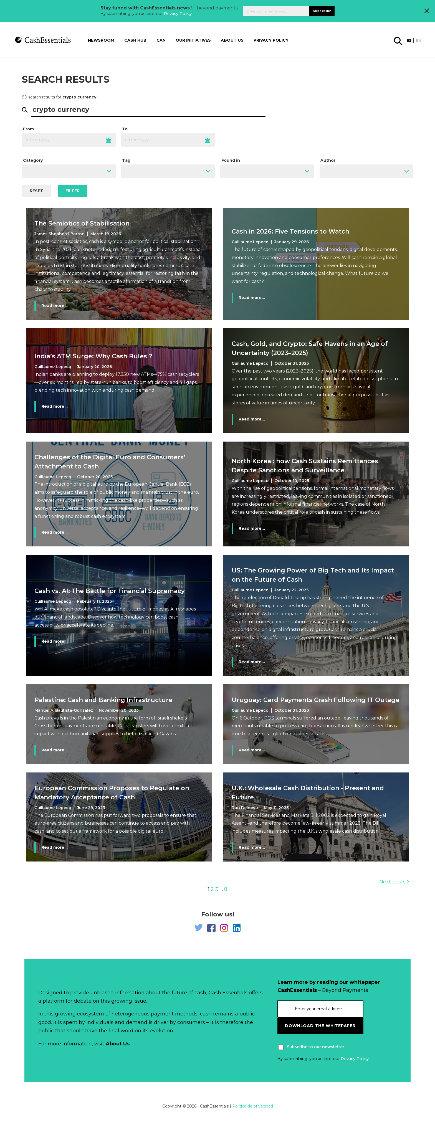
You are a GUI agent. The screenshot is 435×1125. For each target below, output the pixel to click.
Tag (126, 160)
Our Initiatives (193, 40)
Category (33, 160)
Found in (230, 160)
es (409, 40)
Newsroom (101, 40)
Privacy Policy (178, 13)
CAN (161, 40)
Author (327, 160)
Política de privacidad (252, 1106)
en (418, 40)
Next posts (394, 882)
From (28, 128)
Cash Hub (135, 40)
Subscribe (322, 10)
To (125, 128)
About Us (118, 1044)
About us (232, 40)
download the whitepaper (320, 1025)
